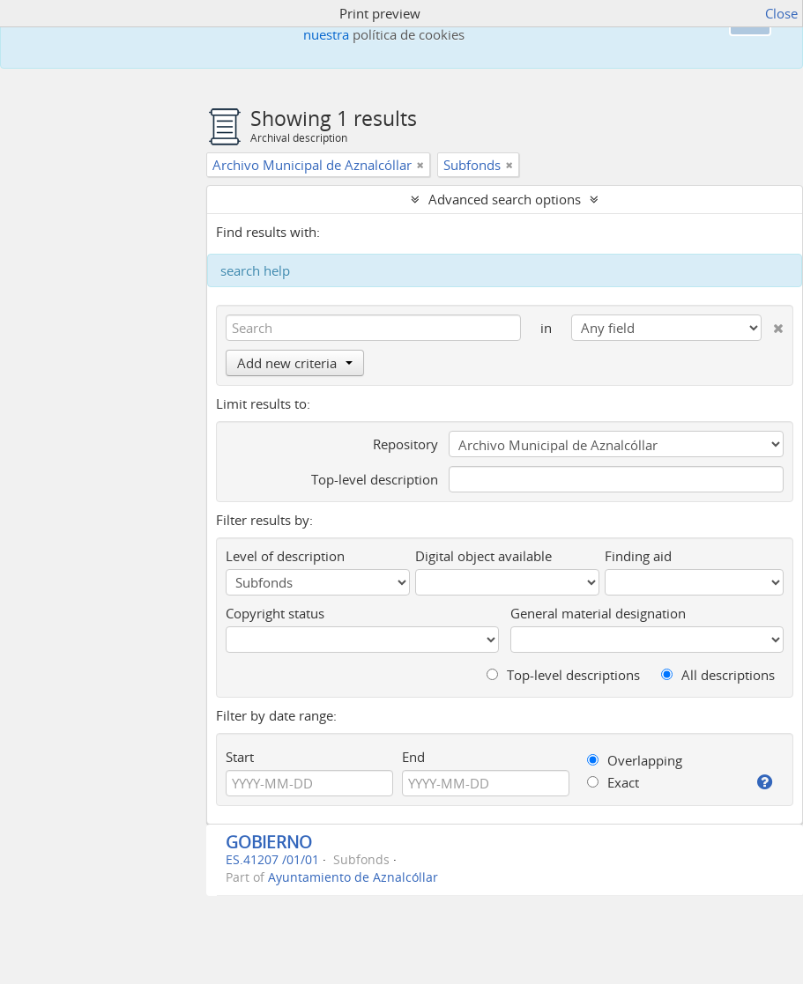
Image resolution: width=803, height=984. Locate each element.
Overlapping (634, 760)
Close (781, 13)
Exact (613, 782)
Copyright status (275, 613)
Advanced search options (504, 199)
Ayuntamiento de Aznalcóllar (353, 877)
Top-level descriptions (563, 675)
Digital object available (483, 556)
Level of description (285, 556)
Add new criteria (295, 363)
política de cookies (409, 34)
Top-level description (374, 479)
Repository (405, 444)
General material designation (598, 613)
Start (240, 757)
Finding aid (638, 556)
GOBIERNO (269, 842)
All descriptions (718, 675)
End (413, 757)
